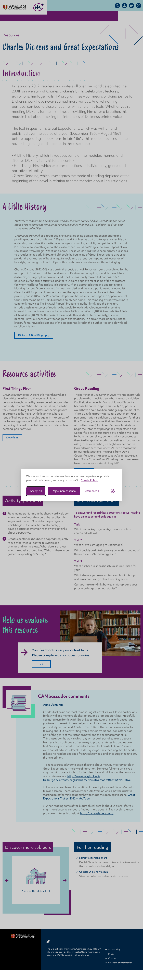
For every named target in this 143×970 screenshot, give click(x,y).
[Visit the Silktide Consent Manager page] (113, 491)
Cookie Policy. (89, 480)
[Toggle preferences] (91, 491)
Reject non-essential (64, 491)
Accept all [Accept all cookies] (36, 491)
